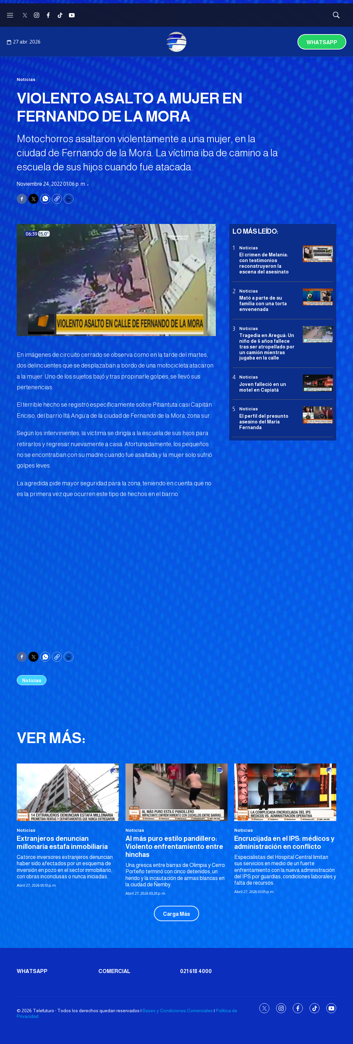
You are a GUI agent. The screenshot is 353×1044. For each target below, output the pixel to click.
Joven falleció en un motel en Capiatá (262, 387)
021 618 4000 (196, 971)
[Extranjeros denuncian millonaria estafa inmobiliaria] (68, 792)
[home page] (177, 42)
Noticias (26, 79)
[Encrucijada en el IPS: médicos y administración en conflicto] (285, 792)
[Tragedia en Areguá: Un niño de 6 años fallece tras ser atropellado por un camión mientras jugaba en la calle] (318, 334)
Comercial (114, 971)
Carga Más (176, 914)
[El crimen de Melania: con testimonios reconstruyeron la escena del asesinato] (318, 253)
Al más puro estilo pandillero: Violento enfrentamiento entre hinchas (174, 846)
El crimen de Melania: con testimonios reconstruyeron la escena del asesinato (264, 263)
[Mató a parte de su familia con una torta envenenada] (318, 297)
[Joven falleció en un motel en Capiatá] (318, 383)
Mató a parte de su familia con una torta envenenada (263, 303)
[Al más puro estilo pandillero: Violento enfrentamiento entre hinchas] (176, 792)
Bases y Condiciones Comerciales (178, 1010)
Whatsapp (321, 42)
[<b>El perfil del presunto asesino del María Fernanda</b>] (318, 414)
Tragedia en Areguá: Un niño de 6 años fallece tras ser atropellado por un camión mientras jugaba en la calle (266, 346)
